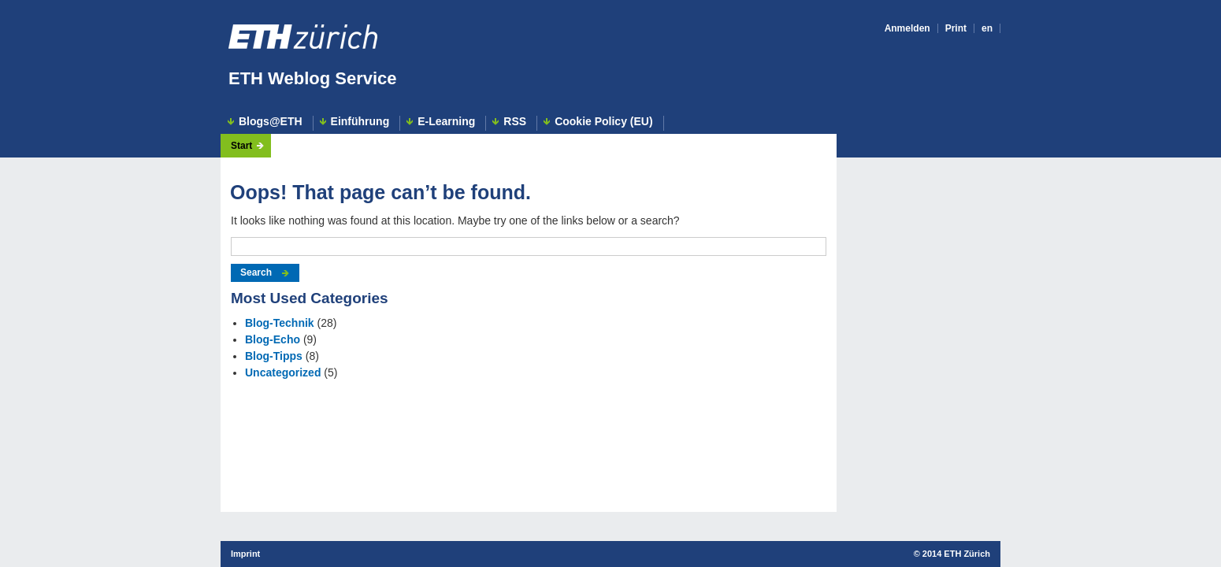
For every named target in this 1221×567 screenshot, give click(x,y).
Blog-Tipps (273, 356)
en (987, 28)
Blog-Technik (279, 323)
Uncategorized (283, 372)
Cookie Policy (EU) (603, 122)
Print (956, 28)
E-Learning (446, 122)
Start (241, 145)
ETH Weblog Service (312, 78)
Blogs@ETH (270, 122)
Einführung (360, 122)
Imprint (245, 553)
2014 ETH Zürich (956, 553)
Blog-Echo (272, 339)
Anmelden (907, 28)
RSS (514, 122)
